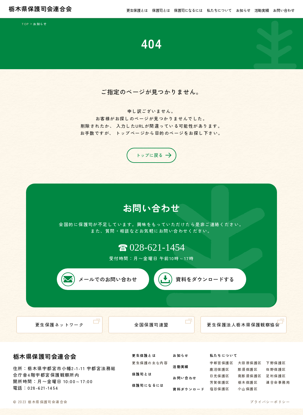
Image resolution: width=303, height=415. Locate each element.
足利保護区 (276, 378)
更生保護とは (137, 10)
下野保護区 (276, 365)
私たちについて (219, 10)
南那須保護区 (250, 378)
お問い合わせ (283, 10)
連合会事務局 (278, 385)
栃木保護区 (248, 385)
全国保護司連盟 (163, 326)
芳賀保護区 (220, 385)
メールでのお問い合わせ (99, 279)
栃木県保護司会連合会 (40, 8)
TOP (25, 24)
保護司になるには (188, 10)
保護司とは (161, 10)
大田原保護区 (250, 365)
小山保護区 (248, 391)
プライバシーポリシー (270, 404)
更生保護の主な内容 (150, 365)
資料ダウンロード (189, 391)
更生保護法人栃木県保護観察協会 (245, 326)
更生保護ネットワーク (67, 326)
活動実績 (261, 10)
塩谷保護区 (220, 391)
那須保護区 (248, 372)
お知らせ (243, 10)
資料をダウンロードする (196, 279)
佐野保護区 (276, 372)
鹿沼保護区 (220, 372)
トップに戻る (153, 158)
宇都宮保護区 (222, 365)
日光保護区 (220, 378)
